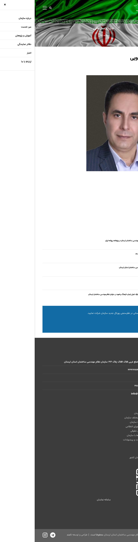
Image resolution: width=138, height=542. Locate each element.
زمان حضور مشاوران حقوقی (109, 431)
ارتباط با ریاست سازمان (110, 413)
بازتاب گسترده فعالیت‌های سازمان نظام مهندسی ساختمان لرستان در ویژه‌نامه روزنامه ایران (100, 240)
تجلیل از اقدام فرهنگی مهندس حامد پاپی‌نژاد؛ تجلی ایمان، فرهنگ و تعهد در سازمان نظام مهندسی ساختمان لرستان (92, 294)
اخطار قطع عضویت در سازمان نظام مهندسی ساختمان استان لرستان (107, 267)
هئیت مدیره (124, 214)
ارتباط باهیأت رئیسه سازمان (108, 422)
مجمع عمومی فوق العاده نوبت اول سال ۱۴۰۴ (115, 254)
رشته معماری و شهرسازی (118, 219)
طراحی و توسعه (45, 535)
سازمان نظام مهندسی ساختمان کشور (112, 457)
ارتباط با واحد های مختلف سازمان (106, 417)
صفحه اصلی (69, 35)
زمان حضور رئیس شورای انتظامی (106, 426)
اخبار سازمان (124, 245)
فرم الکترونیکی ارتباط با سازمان (107, 435)
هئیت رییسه (124, 209)
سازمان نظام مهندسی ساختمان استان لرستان (91, 535)
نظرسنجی (116, 322)
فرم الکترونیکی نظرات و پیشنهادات (105, 440)
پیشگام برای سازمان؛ (123, 280)
